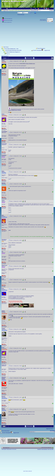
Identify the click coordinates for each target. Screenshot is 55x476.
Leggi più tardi (47, 50)
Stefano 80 (4, 365)
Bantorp (3, 396)
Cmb (3, 288)
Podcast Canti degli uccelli (7, 22)
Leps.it (24, 471)
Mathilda (3, 183)
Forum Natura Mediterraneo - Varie (11, 48)
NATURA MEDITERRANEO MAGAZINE (14, 50)
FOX (3, 215)
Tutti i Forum (5, 47)
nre (2, 251)
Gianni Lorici (4, 265)
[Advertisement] (27, 32)
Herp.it (27, 471)
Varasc (3, 200)
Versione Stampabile (37, 50)
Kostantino (4, 155)
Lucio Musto (4, 131)
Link (28, 121)
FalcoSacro (4, 239)
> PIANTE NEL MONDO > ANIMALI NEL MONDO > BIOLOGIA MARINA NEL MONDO (42, 431)
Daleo (3, 171)
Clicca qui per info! (34, 10)
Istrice (3, 114)
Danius (3, 408)
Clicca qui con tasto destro (19, 67)
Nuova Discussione (41, 48)
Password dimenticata (20, 14)
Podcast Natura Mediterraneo (8, 18)
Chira (3, 278)
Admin (3, 60)
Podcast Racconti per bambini (8, 20)
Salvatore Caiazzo (4, 378)
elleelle (3, 310)
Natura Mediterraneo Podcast (15, 110)
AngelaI (3, 328)
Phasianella (4, 143)
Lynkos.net (30, 471)
